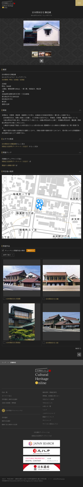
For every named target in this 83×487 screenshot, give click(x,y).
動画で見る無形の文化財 (9, 424)
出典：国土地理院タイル (74, 237)
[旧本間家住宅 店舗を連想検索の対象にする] (44, 299)
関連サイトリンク (48, 417)
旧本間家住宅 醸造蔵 (9, 144)
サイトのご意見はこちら (50, 424)
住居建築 (5, 80)
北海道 (16, 80)
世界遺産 (4, 417)
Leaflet (65, 237)
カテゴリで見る (7, 396)
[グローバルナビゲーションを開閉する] (79, 3)
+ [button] (5, 178)
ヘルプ (45, 410)
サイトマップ (47, 420)
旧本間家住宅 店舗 (52, 299)
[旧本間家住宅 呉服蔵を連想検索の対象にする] (4, 299)
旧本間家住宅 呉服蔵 (13, 299)
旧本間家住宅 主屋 (52, 343)
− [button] (5, 181)
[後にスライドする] (78, 348)
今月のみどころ (47, 403)
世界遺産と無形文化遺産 (9, 399)
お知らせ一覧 (47, 406)
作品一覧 (4, 392)
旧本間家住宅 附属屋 (13, 342)
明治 (10, 80)
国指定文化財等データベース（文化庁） (15, 146)
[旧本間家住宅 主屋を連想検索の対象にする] (44, 343)
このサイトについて (49, 413)
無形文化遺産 (6, 421)
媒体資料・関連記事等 (50, 392)
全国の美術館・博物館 (9, 403)
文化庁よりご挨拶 (48, 399)
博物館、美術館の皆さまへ (51, 396)
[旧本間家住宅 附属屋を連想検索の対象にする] (4, 342)
